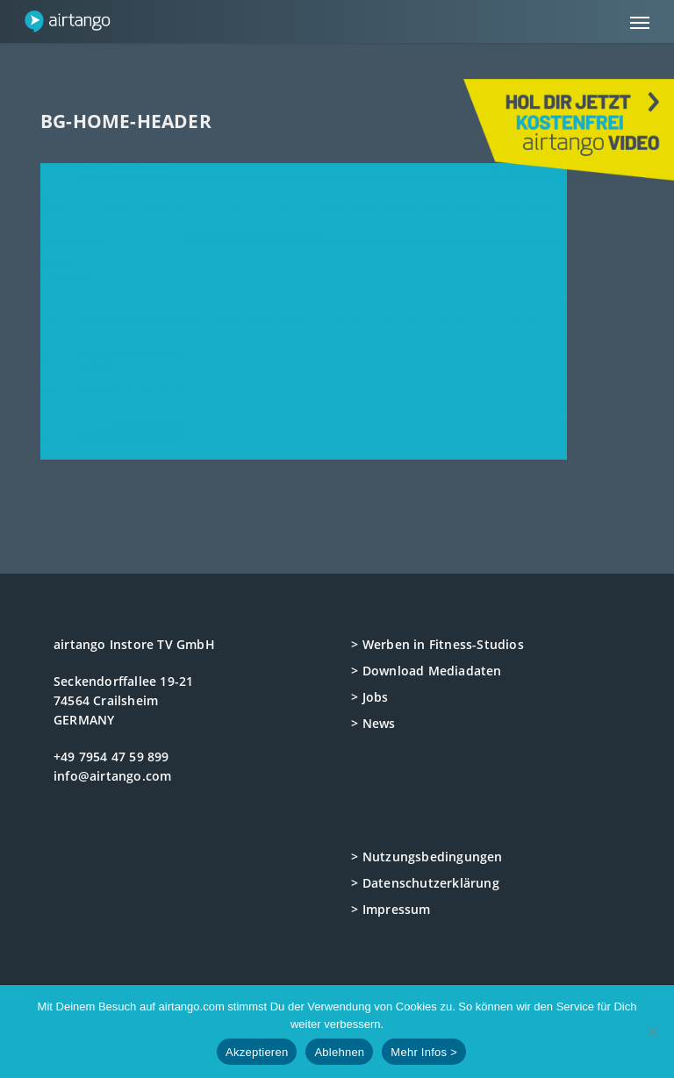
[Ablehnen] (652, 1031)
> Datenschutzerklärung (424, 883)
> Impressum (390, 909)
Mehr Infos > (424, 1052)
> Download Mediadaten (426, 670)
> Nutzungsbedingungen (426, 856)
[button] (639, 22)
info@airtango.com (112, 775)
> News (373, 723)
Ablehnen (339, 1052)
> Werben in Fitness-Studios (437, 644)
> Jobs (369, 697)
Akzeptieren (257, 1052)
